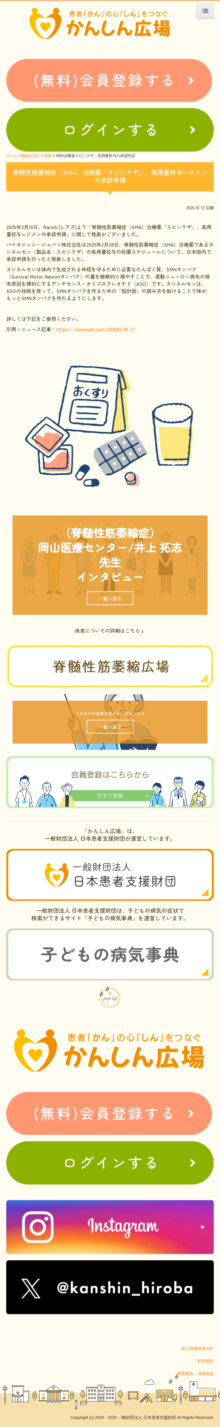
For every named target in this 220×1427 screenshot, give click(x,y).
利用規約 (206, 1361)
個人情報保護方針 (197, 1348)
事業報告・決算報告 (195, 1373)
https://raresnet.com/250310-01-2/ (96, 329)
